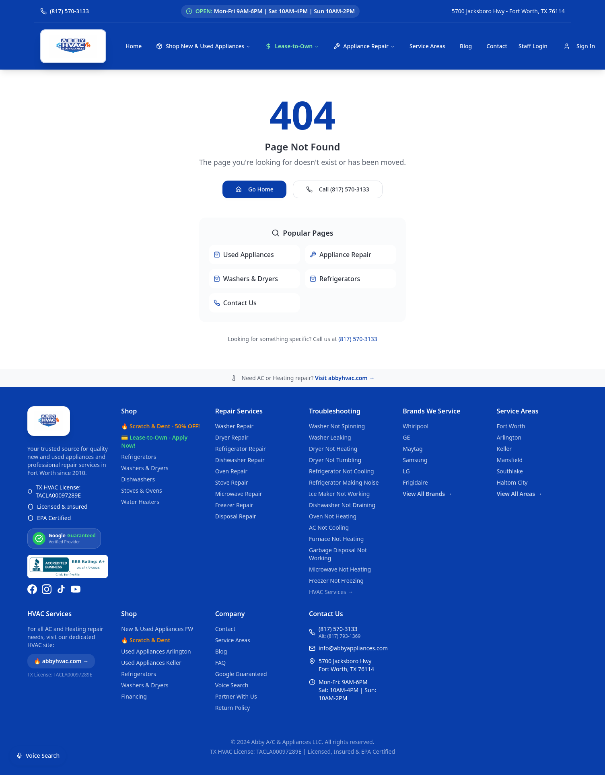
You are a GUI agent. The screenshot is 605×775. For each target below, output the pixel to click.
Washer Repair (234, 426)
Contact (496, 46)
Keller (504, 448)
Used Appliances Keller (151, 662)
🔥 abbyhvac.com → (61, 661)
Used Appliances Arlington (156, 651)
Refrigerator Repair (240, 448)
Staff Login (533, 46)
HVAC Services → (331, 592)
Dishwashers (138, 479)
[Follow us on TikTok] (61, 589)
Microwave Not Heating (340, 569)
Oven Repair (231, 471)
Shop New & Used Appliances (203, 46)
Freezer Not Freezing (336, 580)
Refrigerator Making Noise (344, 482)
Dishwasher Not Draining (342, 505)
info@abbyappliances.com (353, 648)
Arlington (509, 437)
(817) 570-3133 (357, 339)
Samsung (415, 460)
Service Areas (427, 46)
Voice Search (232, 685)
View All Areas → (519, 493)
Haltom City (512, 482)
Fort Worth (511, 426)
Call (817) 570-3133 (337, 189)
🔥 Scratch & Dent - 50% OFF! (160, 426)
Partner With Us (236, 696)
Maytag (412, 448)
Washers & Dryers (144, 468)
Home (134, 46)
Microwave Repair (238, 493)
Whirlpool (415, 426)
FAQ (220, 662)
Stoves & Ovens (141, 490)
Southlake (510, 471)
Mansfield (510, 460)
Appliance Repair (364, 46)
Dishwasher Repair (240, 460)
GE (406, 437)
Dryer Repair (232, 437)
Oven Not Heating (332, 516)
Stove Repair (231, 482)
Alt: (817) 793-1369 (339, 636)
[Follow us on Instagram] (46, 589)
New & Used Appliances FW (157, 629)
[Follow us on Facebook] (32, 589)
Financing (134, 696)
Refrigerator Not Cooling (341, 471)
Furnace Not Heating (336, 539)
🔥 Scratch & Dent (145, 640)
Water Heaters (140, 502)
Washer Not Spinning (337, 426)
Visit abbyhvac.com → (345, 378)
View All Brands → (427, 493)
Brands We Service (431, 411)
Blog (466, 46)
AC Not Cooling (329, 527)
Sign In (579, 46)
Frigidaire (415, 482)
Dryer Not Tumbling (335, 460)
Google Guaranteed (241, 674)
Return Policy (232, 707)
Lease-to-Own (292, 46)
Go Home (254, 189)
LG (406, 471)
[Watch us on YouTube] (75, 589)
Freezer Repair (234, 505)
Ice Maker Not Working (339, 493)
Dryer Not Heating (333, 448)
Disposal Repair (235, 516)
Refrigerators (138, 456)
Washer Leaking (330, 437)
